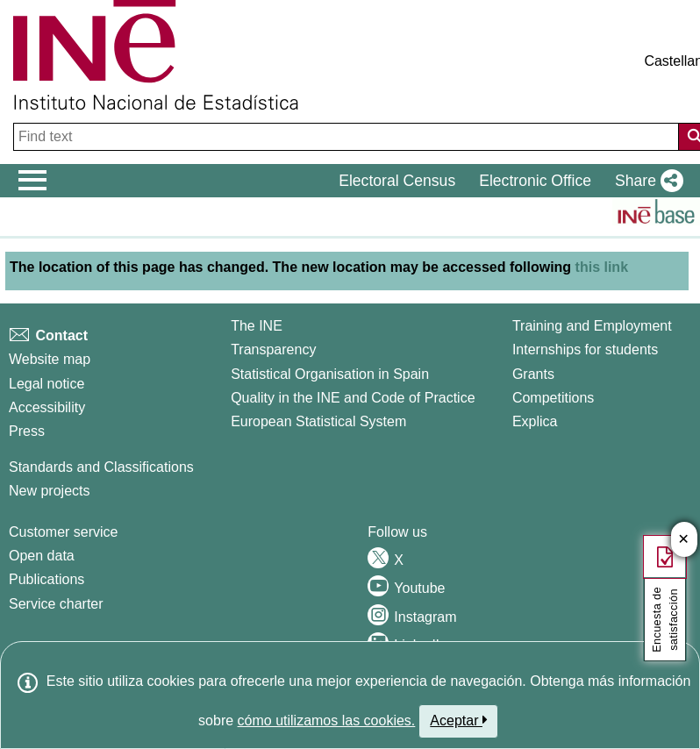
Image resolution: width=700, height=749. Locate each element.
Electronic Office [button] (535, 180)
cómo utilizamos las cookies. (327, 720)
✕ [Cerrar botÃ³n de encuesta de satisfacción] (683, 540)
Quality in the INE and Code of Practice (353, 397)
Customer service (63, 531)
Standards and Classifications (101, 467)
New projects (49, 490)
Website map (49, 359)
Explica (535, 421)
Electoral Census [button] (397, 180)
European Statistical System (318, 421)
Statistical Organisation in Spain (330, 374)
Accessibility (47, 407)
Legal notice (46, 383)
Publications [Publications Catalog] (46, 579)
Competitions (553, 397)
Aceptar (458, 720)
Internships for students (585, 349)
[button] (645, 180)
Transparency (273, 349)
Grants (533, 374)
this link (601, 267)
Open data (42, 555)
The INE (256, 325)
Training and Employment (592, 325)
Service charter (56, 603)
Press (27, 431)
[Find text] (347, 137)
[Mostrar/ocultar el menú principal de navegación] (33, 180)
